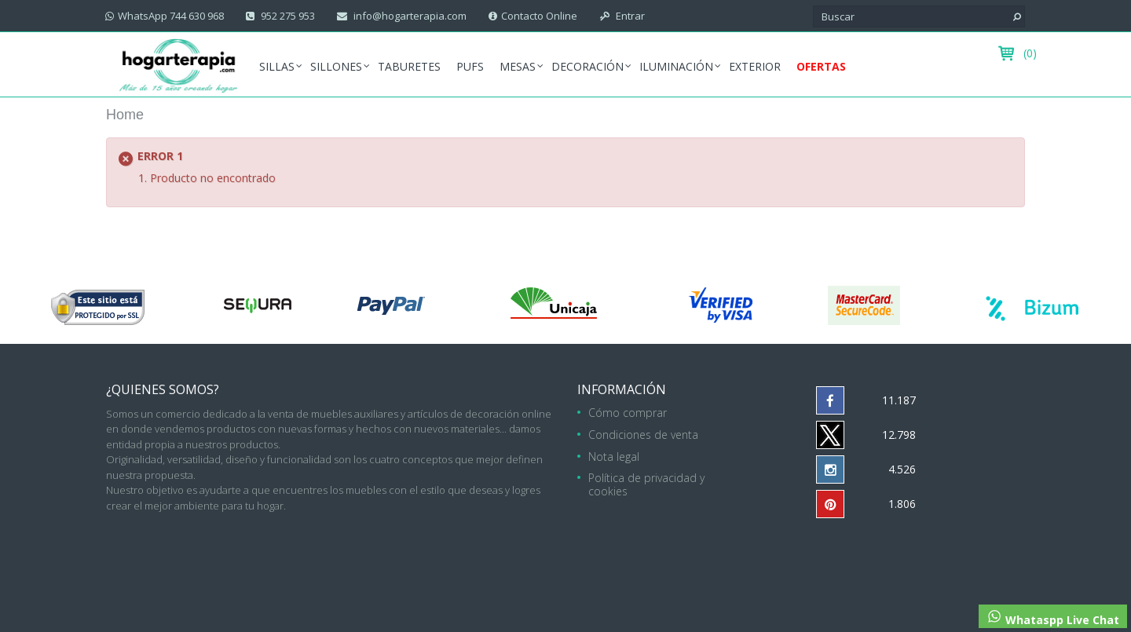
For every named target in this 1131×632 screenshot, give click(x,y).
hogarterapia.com (468, 550)
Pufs (470, 66)
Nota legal (613, 456)
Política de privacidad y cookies (646, 484)
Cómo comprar (627, 412)
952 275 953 (286, 16)
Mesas (518, 66)
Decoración (587, 66)
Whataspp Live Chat (1052, 617)
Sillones (336, 66)
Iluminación (676, 66)
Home (125, 114)
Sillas (277, 66)
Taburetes (409, 66)
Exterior (755, 66)
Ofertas (821, 66)
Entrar (629, 16)
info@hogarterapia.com (409, 16)
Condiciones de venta (643, 434)
